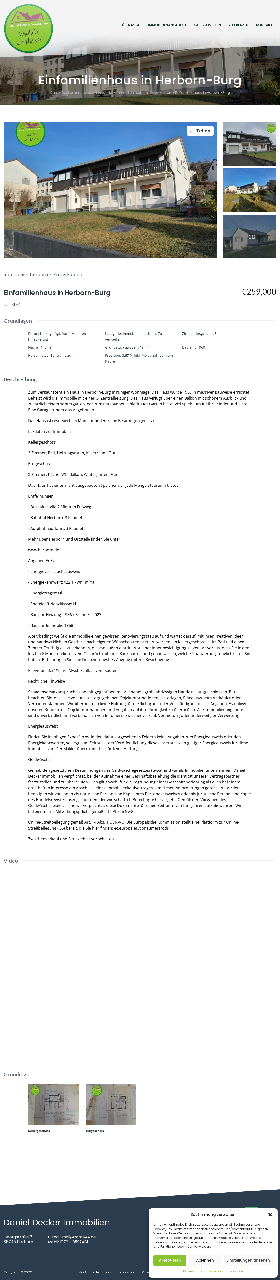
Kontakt (264, 24)
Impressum (234, 1271)
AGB (82, 1272)
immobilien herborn (26, 274)
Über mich (131, 24)
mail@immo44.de (79, 1237)
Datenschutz (192, 1271)
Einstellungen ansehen (248, 1260)
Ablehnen (205, 1260)
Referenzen (238, 24)
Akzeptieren (170, 1260)
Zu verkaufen (67, 274)
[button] (270, 1214)
